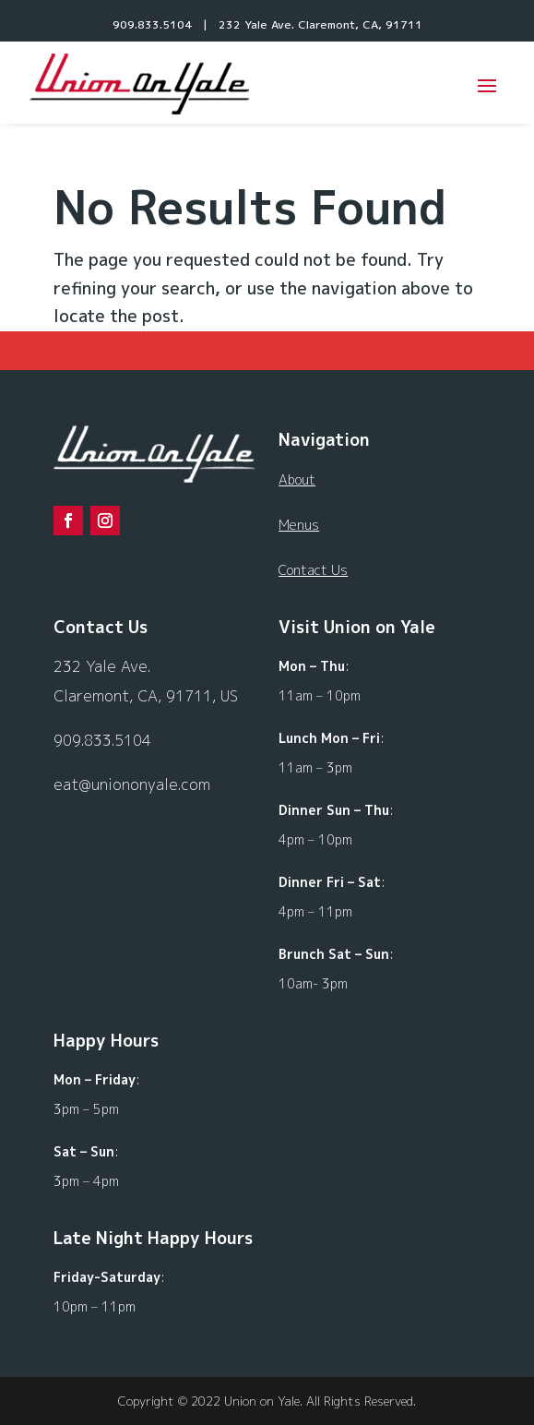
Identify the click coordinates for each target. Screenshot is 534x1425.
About (297, 479)
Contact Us (313, 570)
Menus (299, 524)
